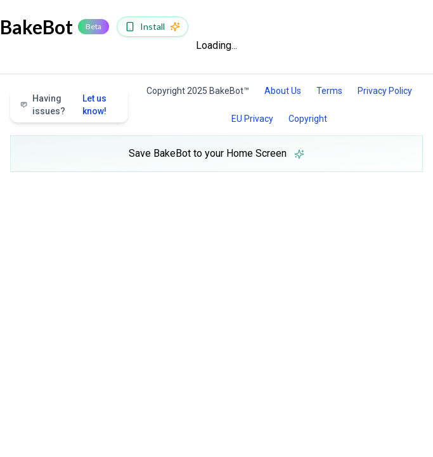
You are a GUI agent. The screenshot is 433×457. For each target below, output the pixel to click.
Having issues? (69, 104)
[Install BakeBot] (152, 27)
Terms (329, 91)
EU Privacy (252, 119)
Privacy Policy (385, 91)
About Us (282, 91)
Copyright (307, 119)
